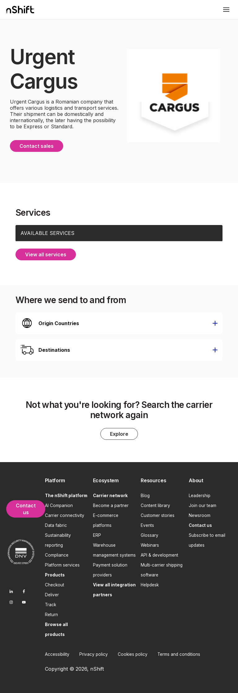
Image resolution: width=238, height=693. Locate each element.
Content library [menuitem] (155, 504)
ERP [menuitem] (97, 534)
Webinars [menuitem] (150, 543)
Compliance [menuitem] (56, 553)
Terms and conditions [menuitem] (178, 653)
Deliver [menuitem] (52, 593)
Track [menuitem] (50, 603)
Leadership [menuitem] (199, 494)
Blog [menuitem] (145, 494)
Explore (119, 433)
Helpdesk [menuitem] (150, 583)
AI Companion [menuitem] (59, 504)
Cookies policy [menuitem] (133, 653)
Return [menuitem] (51, 613)
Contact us (26, 507)
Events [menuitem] (147, 524)
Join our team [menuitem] (202, 504)
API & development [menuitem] (159, 553)
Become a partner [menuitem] (111, 504)
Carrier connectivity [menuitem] (64, 514)
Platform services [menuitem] (62, 563)
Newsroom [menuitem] (199, 514)
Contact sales (37, 145)
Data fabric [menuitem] (56, 524)
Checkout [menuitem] (54, 583)
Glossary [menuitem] (149, 534)
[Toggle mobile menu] (226, 9)
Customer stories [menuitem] (157, 514)
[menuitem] (66, 480)
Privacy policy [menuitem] (93, 653)
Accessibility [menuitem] (57, 653)
